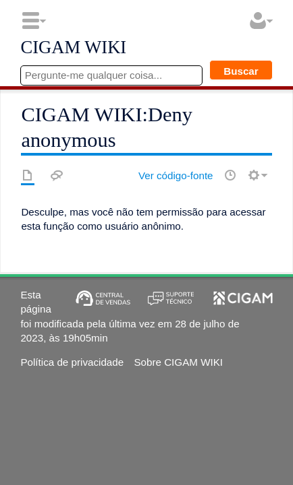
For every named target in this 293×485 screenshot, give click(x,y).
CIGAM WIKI (73, 47)
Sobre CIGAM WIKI (178, 362)
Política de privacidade (72, 362)
